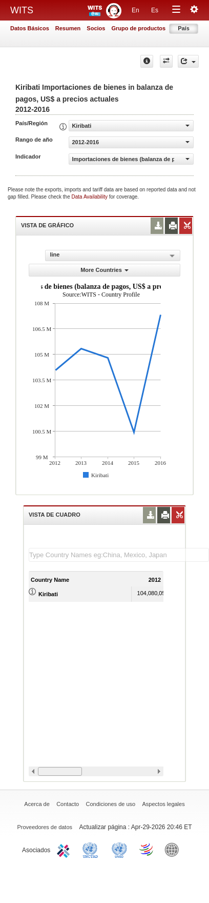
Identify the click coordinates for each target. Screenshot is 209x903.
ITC (65, 849)
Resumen (68, 28)
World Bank (174, 849)
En (135, 10)
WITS (21, 10)
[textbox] (119, 555)
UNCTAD (92, 849)
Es (154, 10)
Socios (96, 28)
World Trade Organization (147, 849)
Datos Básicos (29, 28)
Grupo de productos (138, 28)
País (184, 28)
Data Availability (90, 197)
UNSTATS (119, 849)
